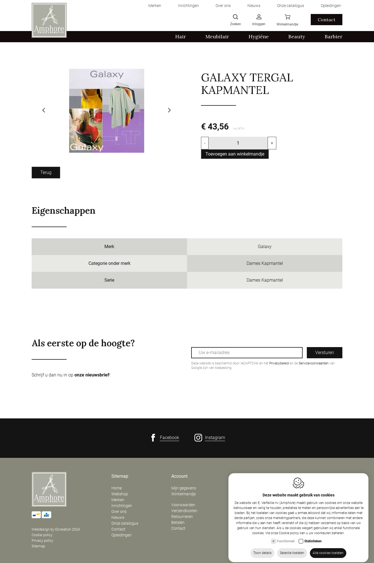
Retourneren (182, 516)
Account (179, 476)
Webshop (119, 494)
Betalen (177, 522)
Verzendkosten (184, 510)
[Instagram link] (209, 438)
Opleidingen (121, 535)
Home (116, 488)
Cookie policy (42, 535)
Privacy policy (42, 540)
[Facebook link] (164, 438)
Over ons (119, 511)
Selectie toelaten (292, 554)
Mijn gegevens (183, 488)
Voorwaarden (183, 505)
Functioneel (285, 542)
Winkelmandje (183, 494)
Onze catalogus (124, 523)
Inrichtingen (121, 505)
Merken (117, 500)
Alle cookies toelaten (328, 554)
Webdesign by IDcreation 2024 (56, 529)
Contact (118, 529)
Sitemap (38, 546)
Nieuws (117, 517)
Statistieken (313, 542)
